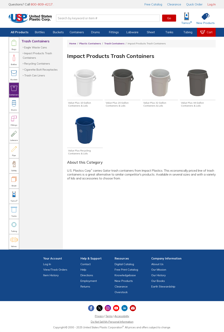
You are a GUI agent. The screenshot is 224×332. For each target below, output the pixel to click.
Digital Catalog (124, 264)
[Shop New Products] (204, 18)
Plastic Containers (90, 43)
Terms (109, 316)
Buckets (58, 32)
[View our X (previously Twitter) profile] (99, 308)
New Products (124, 281)
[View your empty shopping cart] (206, 32)
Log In (212, 4)
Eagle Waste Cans (35, 47)
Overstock (121, 292)
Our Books (158, 281)
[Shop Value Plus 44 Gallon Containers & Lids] (197, 88)
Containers (77, 32)
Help (83, 269)
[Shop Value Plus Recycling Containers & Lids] (85, 136)
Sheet (151, 32)
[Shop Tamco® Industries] (186, 18)
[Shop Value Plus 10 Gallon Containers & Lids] (85, 88)
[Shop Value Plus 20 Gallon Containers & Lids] (122, 88)
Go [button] (169, 18)
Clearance (174, 4)
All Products (20, 32)
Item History (51, 275)
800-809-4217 (42, 4)
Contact (85, 264)
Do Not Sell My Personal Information (112, 321)
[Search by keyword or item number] (109, 18)
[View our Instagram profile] (108, 308)
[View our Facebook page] (91, 308)
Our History (158, 275)
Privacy (99, 316)
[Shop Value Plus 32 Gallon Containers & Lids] (160, 88)
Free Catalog (126, 269)
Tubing (187, 32)
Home (72, 43)
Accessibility (121, 316)
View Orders (55, 269)
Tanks (169, 32)
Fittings (114, 32)
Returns (85, 286)
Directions (86, 275)
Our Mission (158, 269)
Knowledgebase (125, 275)
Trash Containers (114, 43)
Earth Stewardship (163, 286)
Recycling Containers (37, 63)
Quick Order (194, 4)
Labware (132, 32)
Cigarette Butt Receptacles (41, 69)
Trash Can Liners (34, 75)
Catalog (153, 4)
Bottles (40, 32)
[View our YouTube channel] (116, 308)
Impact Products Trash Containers (37, 55)
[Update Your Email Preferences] (133, 308)
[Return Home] (31, 19)
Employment (88, 281)
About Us (157, 264)
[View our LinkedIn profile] (124, 308)
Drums (95, 32)
